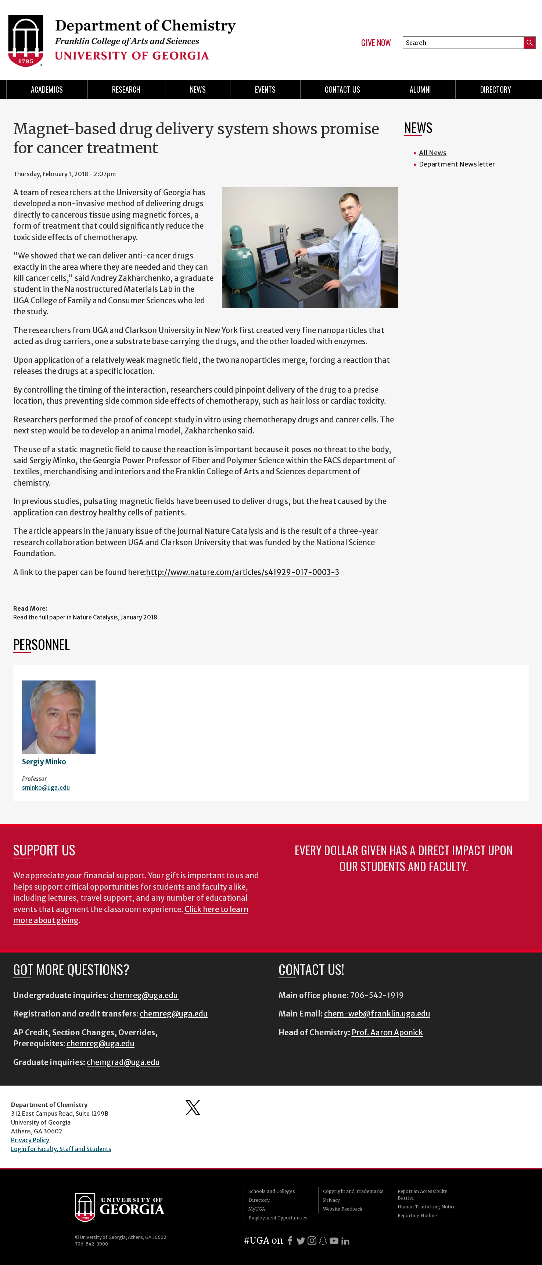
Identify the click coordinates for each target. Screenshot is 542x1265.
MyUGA (256, 1209)
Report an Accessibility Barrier (422, 1195)
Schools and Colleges (271, 1191)
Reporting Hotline (417, 1215)
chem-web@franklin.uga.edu (377, 1014)
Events (265, 89)
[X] (301, 1240)
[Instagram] (312, 1240)
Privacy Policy (30, 1140)
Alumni (420, 89)
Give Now (376, 42)
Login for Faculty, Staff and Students (61, 1149)
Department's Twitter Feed (193, 1107)
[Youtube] (334, 1240)
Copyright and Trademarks (353, 1191)
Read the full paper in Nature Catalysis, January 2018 (85, 617)
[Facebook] (290, 1240)
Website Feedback (342, 1209)
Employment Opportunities (278, 1218)
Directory (495, 89)
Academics (47, 89)
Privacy (331, 1200)
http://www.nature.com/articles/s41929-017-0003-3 (242, 572)
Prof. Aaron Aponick (387, 1032)
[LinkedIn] (345, 1240)
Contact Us (342, 89)
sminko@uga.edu (46, 787)
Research (126, 89)
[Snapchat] (323, 1240)
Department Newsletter (457, 164)
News (198, 89)
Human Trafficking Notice (427, 1206)
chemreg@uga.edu (144, 995)
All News (432, 153)
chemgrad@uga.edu (123, 1062)
